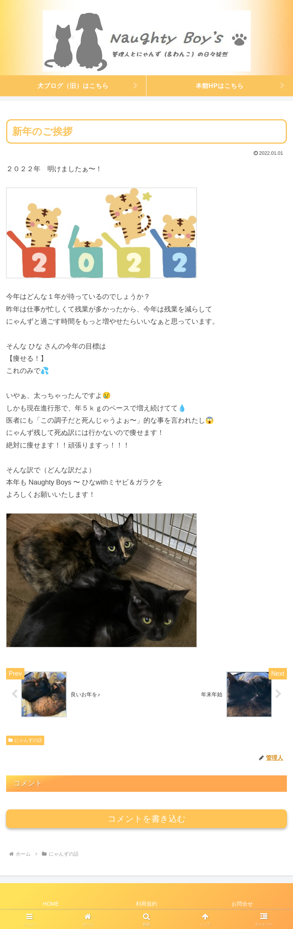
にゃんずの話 (25, 740)
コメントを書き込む (147, 819)
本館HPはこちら (220, 85)
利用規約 (146, 904)
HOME (51, 904)
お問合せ (242, 904)
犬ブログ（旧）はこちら (73, 85)
